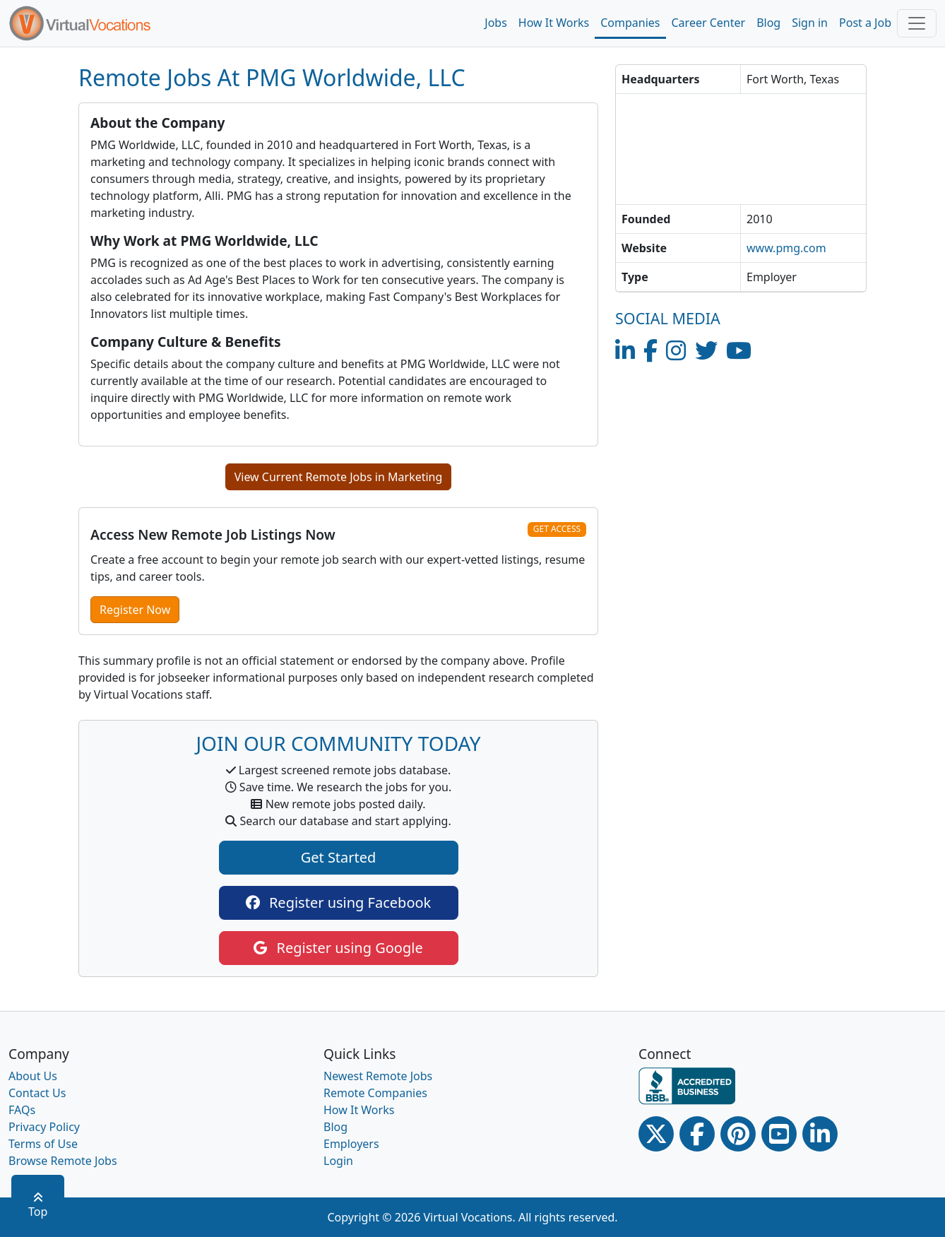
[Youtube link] (779, 1134)
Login (338, 1160)
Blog (768, 22)
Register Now (135, 609)
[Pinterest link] (738, 1134)
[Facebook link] (697, 1134)
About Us (32, 1076)
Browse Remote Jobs (62, 1160)
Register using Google (338, 947)
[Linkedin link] (820, 1134)
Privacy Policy (44, 1127)
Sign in (810, 22)
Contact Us (37, 1093)
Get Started (338, 857)
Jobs (496, 22)
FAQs (21, 1110)
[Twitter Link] (656, 1134)
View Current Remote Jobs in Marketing (338, 477)
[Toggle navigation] (917, 23)
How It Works (553, 22)
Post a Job (865, 22)
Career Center (709, 22)
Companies (630, 22)
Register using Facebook (339, 902)
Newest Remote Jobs (377, 1076)
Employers (351, 1144)
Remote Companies (375, 1093)
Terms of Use (43, 1144)
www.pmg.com (786, 248)
